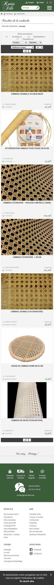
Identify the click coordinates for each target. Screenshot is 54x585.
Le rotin (7, 552)
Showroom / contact (12, 534)
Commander (34, 520)
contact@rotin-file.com (25, 495)
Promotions (28, 39)
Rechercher (21, 14)
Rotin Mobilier (9, 531)
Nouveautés (39, 37)
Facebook (35, 549)
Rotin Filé (8, 509)
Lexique (7, 544)
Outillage (7, 549)
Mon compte (34, 528)
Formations (8, 517)
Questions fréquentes (37, 534)
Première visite (35, 514)
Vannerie (7, 558)
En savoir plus (27, 581)
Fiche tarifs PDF (10, 523)
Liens (6, 537)
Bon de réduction (36, 531)
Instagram (35, 553)
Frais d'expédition (10, 528)
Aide (31, 509)
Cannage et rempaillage (13, 561)
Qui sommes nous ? (11, 514)
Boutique (9, 14)
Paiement (33, 523)
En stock (17, 37)
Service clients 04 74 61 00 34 (34, 488)
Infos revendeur (10, 520)
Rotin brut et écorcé (11, 555)
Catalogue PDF (10, 526)
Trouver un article (36, 517)
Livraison (32, 526)
